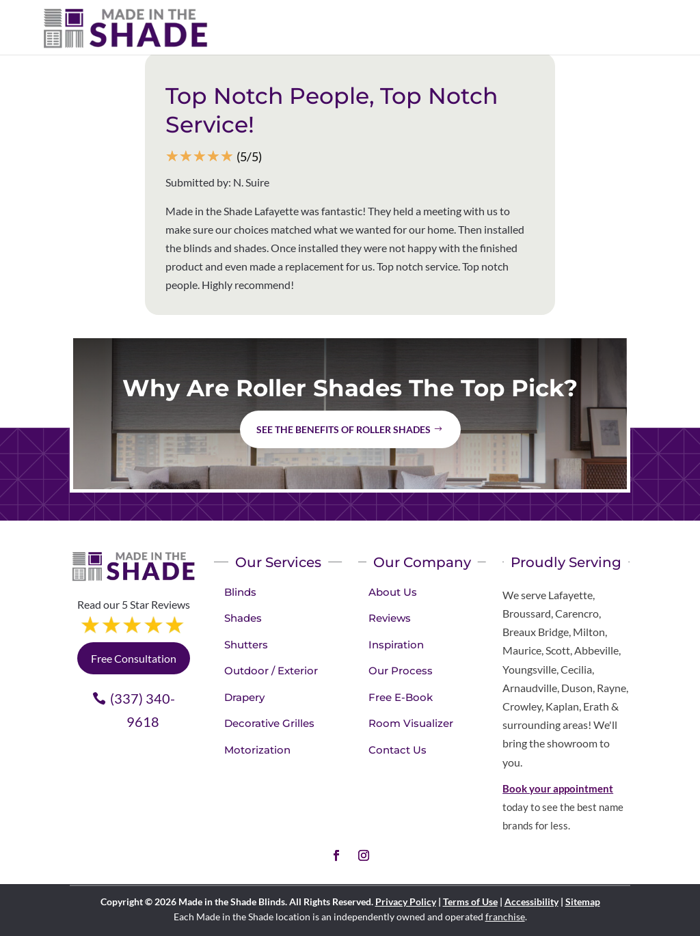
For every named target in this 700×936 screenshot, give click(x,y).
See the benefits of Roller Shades (343, 429)
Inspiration (396, 644)
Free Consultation (133, 658)
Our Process (400, 670)
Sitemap (582, 901)
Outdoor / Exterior (271, 670)
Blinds (240, 592)
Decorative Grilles (269, 723)
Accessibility (531, 901)
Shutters (246, 644)
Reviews (389, 617)
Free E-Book (400, 697)
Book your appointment (557, 788)
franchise (505, 916)
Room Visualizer (410, 723)
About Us (392, 592)
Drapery (244, 697)
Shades (243, 617)
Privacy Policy (405, 901)
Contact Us (397, 749)
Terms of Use (470, 901)
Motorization (257, 749)
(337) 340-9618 (142, 710)
